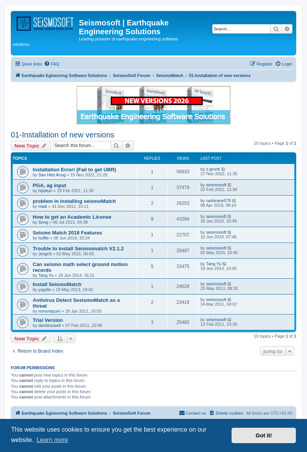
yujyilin (44, 289)
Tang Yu (46, 275)
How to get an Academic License (72, 217)
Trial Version (48, 320)
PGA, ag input (49, 185)
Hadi (42, 206)
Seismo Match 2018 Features (67, 233)
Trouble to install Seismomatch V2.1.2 (78, 248)
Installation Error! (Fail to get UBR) (74, 169)
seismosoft (216, 184)
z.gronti (213, 169)
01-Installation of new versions (62, 135)
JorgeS (45, 253)
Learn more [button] (52, 440)
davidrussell (49, 325)
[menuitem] (51, 64)
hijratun (45, 190)
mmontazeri (49, 311)
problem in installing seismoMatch (74, 201)
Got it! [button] (264, 435)
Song (43, 222)
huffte (43, 238)
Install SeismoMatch (57, 284)
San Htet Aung (52, 174)
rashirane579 (218, 200)
